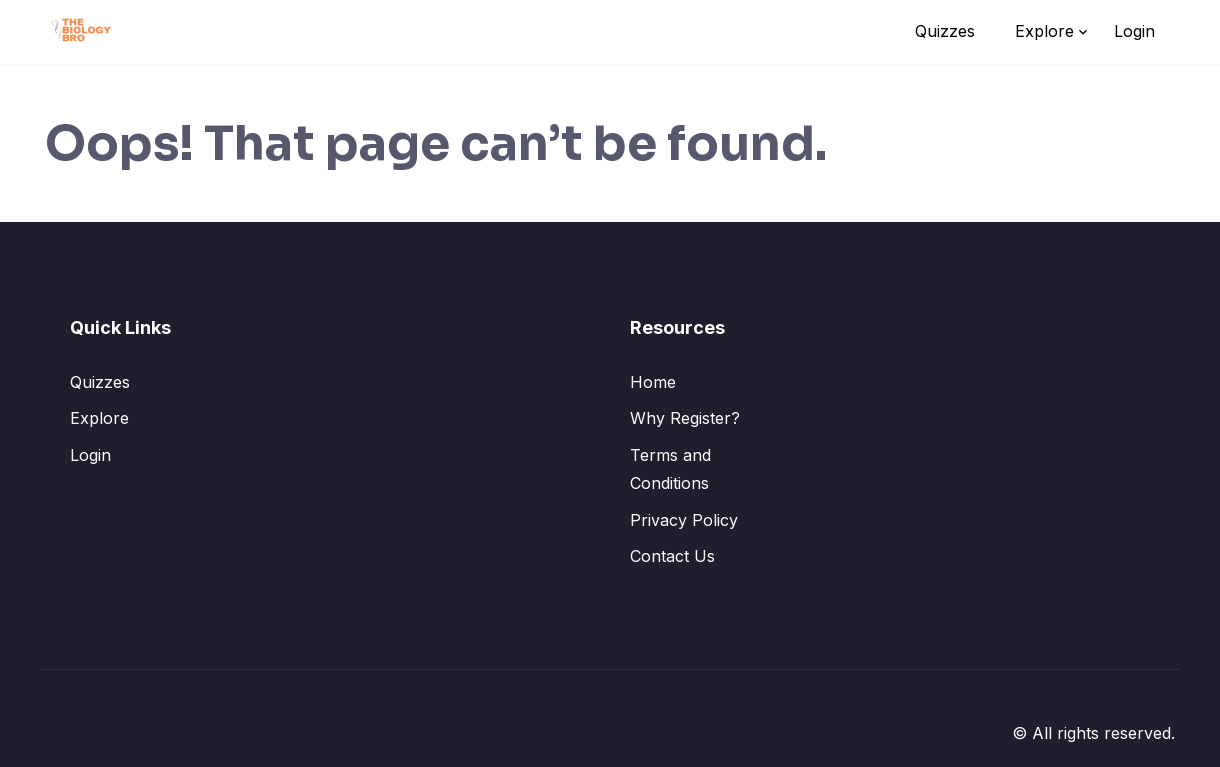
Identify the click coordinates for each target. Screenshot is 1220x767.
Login (1134, 31)
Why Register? (685, 418)
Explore (1044, 31)
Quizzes (945, 31)
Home (653, 382)
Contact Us (672, 556)
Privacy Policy (684, 520)
